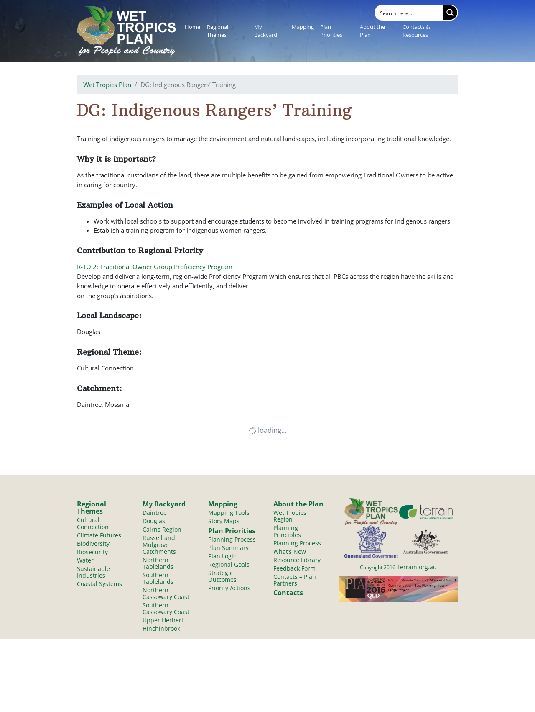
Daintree (155, 513)
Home (192, 27)
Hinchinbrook (161, 628)
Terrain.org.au (417, 567)
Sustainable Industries (93, 572)
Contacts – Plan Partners (294, 580)
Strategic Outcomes (222, 576)
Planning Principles (287, 531)
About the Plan (372, 31)
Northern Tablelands (158, 563)
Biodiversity (93, 543)
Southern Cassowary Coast (166, 608)
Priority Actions (229, 588)
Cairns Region (162, 529)
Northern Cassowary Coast (166, 593)
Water (85, 560)
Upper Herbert (163, 620)
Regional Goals (229, 564)
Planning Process (232, 539)
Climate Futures (99, 535)
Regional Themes (217, 31)
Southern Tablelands (158, 578)
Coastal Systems (99, 584)
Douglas (154, 521)
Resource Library (297, 560)
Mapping (303, 27)
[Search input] (409, 12)
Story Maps (223, 521)
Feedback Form (294, 568)
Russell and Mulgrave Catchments (159, 544)
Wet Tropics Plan (107, 84)
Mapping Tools (229, 513)
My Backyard (265, 31)
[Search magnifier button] (450, 12)
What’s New (289, 551)
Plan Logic (222, 556)
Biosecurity (92, 552)
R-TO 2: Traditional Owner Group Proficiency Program (154, 266)
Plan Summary (228, 548)
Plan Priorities (331, 31)
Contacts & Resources (416, 31)
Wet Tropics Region (289, 516)
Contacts (288, 592)
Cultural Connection (93, 523)
